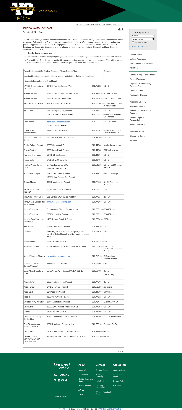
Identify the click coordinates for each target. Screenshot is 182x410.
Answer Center (102, 370)
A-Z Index (117, 386)
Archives (133, 140)
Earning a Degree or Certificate (143, 75)
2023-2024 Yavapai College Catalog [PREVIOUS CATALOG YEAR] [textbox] (98, 24)
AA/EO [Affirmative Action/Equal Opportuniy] (81, 390)
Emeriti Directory (137, 132)
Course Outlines (136, 91)
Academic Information (139, 106)
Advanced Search (139, 46)
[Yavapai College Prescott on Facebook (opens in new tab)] (59, 382)
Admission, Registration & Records (140, 112)
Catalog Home (136, 54)
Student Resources (138, 125)
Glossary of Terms (137, 136)
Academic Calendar (138, 102)
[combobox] (99, 24)
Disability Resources (100, 387)
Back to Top (61, 396)
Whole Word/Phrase (141, 42)
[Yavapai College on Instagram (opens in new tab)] (56, 382)
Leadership (83, 375)
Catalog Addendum (138, 59)
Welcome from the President (141, 63)
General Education (137, 79)
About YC (134, 68)
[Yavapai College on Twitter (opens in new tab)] (66, 382)
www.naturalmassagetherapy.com (61, 256)
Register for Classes (138, 95)
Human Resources (86, 386)
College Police (119, 381)
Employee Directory (100, 376)
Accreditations (119, 370)
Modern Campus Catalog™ (111, 409)
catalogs (64, 409)
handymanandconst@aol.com (59, 202)
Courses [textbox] (135, 36)
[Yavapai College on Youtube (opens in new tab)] (63, 382)
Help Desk (100, 381)
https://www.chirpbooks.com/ (58, 122)
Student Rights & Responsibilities (137, 119)
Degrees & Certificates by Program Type (140, 85)
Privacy (81, 394)
